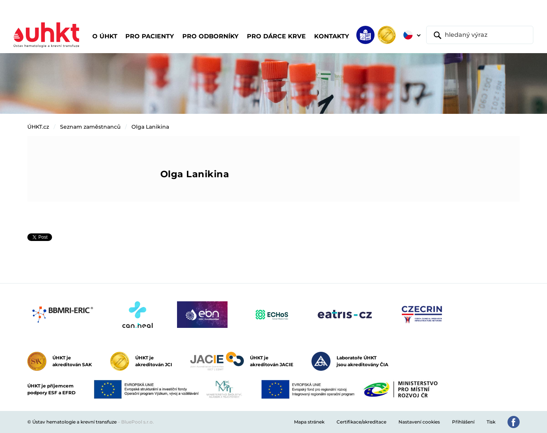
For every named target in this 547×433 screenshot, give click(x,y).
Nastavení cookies (419, 422)
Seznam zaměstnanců (90, 126)
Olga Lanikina (150, 126)
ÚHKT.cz (38, 126)
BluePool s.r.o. (137, 422)
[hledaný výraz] (479, 35)
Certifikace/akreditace (361, 422)
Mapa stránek (309, 422)
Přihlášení (463, 422)
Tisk (491, 422)
